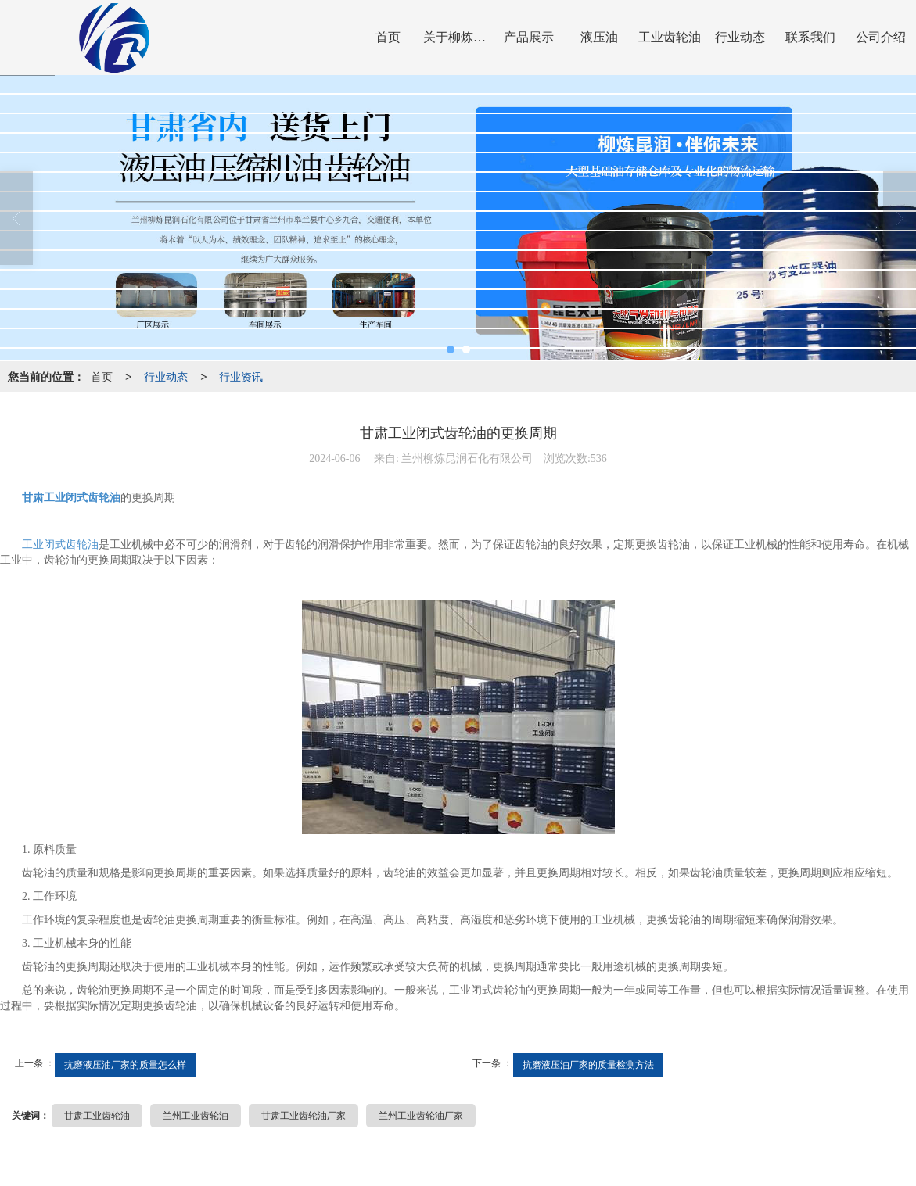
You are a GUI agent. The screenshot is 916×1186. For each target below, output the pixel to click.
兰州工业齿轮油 (195, 1115)
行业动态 (740, 37)
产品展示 (529, 37)
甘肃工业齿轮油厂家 (303, 1115)
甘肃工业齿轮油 (97, 1115)
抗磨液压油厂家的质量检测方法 (588, 1064)
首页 (388, 37)
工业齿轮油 (669, 37)
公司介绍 (881, 37)
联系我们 (810, 37)
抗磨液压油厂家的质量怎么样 (125, 1064)
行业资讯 (241, 377)
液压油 (599, 37)
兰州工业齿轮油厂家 (421, 1115)
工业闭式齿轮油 (60, 544)
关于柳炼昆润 (458, 37)
